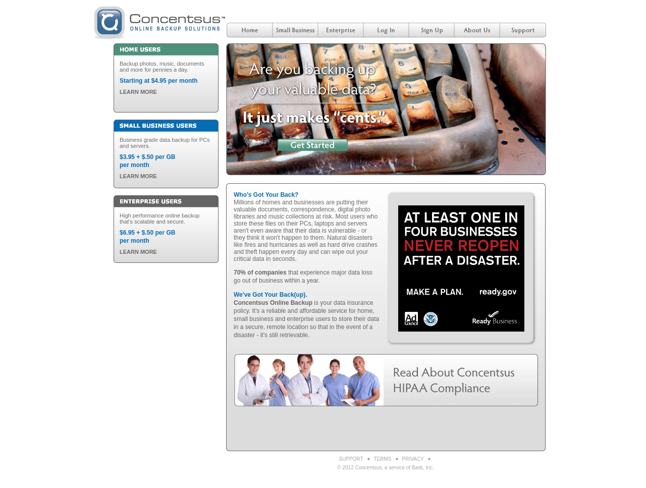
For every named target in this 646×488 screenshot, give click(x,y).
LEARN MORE (138, 92)
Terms (383, 459)
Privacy (413, 459)
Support (351, 459)
